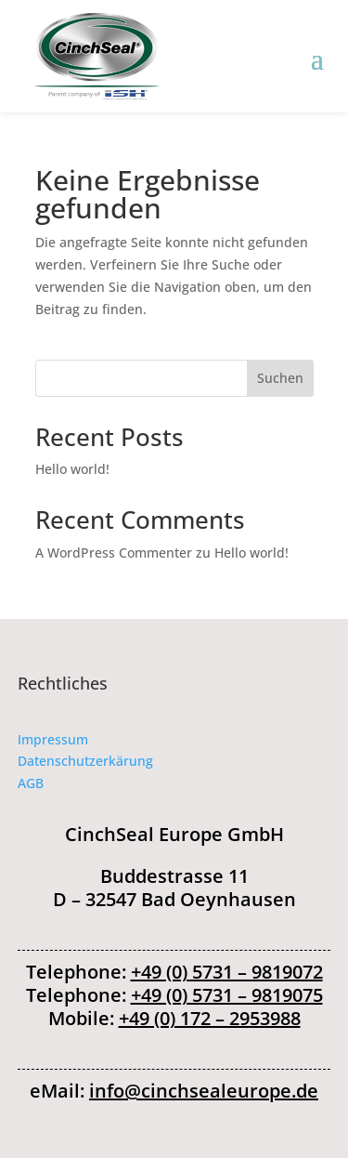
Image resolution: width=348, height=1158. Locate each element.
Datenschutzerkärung (85, 761)
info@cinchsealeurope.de (203, 1090)
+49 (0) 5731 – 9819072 (227, 971)
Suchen (280, 378)
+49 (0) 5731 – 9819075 (227, 994)
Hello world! (72, 469)
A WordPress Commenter (113, 552)
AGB (31, 783)
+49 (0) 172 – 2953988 (210, 1018)
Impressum (53, 739)
